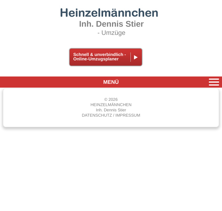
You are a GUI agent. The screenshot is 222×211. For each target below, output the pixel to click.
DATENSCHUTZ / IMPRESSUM (111, 115)
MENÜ (111, 82)
